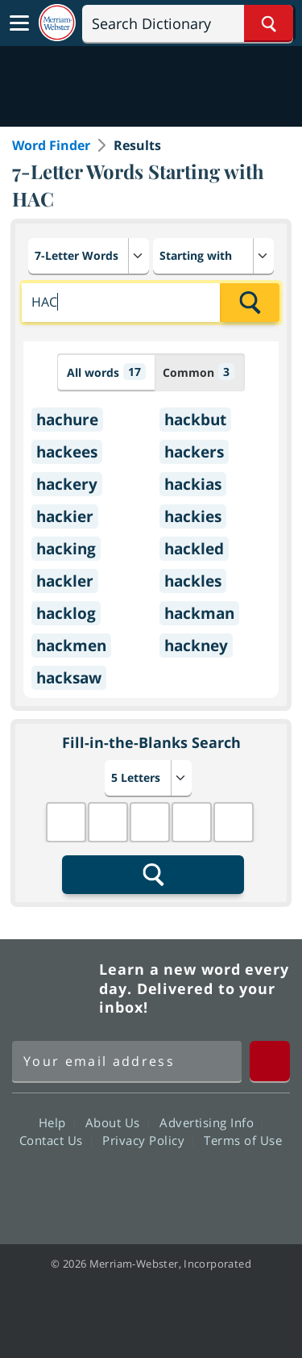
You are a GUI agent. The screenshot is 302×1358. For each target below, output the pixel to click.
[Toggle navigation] (19, 23)
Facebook (64, 1186)
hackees (66, 451)
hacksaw (68, 677)
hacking (66, 548)
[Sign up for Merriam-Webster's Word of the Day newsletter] (127, 1061)
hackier (64, 516)
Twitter (122, 1186)
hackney (196, 645)
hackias (192, 484)
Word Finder (51, 145)
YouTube (180, 1186)
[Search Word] (268, 23)
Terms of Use (243, 1140)
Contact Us (55, 1140)
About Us (117, 1122)
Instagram (238, 1186)
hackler (64, 580)
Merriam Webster (53, 988)
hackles (192, 580)
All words (106, 371)
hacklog (66, 613)
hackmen (71, 645)
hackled (194, 548)
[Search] (187, 23)
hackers (194, 451)
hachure (67, 419)
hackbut (195, 419)
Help (57, 1122)
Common (198, 371)
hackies (192, 516)
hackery (66, 484)
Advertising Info (211, 1122)
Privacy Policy (147, 1140)
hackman (199, 613)
